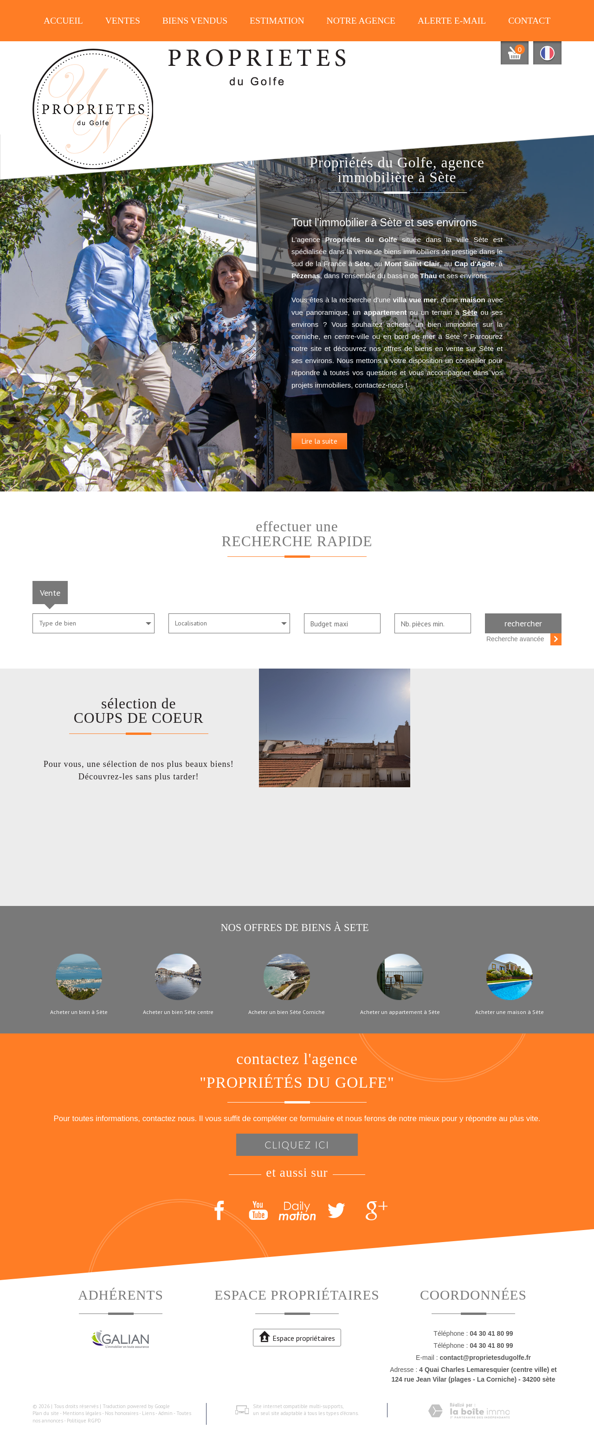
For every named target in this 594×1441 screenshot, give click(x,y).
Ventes (122, 21)
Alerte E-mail (452, 21)
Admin (165, 1413)
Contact (529, 21)
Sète (366, 343)
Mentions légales (82, 1413)
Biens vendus (195, 21)
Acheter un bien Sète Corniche (286, 1012)
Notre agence (361, 21)
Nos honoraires (121, 1413)
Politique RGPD (84, 1420)
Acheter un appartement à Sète (400, 1012)
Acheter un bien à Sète (79, 1012)
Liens (148, 1413)
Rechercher (523, 623)
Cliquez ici (297, 1144)
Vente (50, 592)
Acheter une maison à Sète (509, 1012)
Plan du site (45, 1413)
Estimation (277, 21)
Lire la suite (356, 472)
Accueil (63, 21)
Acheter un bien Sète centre (178, 1012)
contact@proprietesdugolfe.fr (484, 1357)
